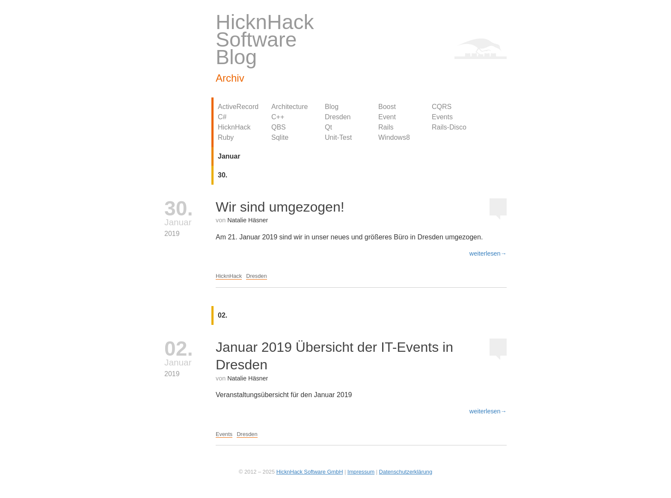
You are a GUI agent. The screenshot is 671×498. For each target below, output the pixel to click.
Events (442, 117)
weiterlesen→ (488, 253)
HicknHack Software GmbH (309, 472)
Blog (331, 106)
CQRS (441, 106)
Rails (386, 127)
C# (222, 117)
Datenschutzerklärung (405, 472)
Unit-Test (338, 137)
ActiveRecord (238, 106)
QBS (278, 127)
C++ (277, 117)
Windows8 (394, 137)
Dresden (337, 117)
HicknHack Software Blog (265, 39)
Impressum (360, 472)
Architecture (289, 106)
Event (387, 117)
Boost (387, 106)
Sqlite (279, 137)
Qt (328, 127)
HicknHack (234, 127)
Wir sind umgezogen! (280, 207)
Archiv (230, 78)
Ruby (226, 137)
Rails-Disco (449, 127)
